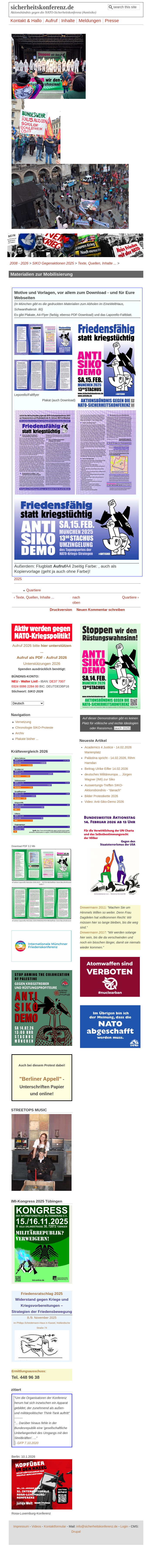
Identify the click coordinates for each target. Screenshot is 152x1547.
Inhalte (68, 20)
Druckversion (61, 610)
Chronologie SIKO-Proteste (34, 727)
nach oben (74, 600)
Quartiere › (130, 597)
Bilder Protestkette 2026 (101, 796)
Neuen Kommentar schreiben (101, 610)
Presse (112, 20)
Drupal (75, 1531)
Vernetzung (23, 722)
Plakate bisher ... (26, 739)
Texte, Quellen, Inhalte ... (97, 263)
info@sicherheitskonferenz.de (97, 1526)
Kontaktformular (55, 1526)
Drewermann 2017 (93, 932)
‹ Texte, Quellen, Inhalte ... (34, 597)
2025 (18, 579)
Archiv (19, 733)
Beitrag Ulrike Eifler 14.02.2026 (106, 768)
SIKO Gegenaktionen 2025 (53, 263)
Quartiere (33, 590)
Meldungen (90, 20)
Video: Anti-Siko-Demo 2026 (104, 801)
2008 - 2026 (19, 263)
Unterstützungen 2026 (41, 663)
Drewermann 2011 (93, 907)
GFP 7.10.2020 (27, 1443)
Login (124, 1526)
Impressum (21, 1526)
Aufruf (51, 20)
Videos (36, 1526)
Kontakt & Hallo (26, 20)
